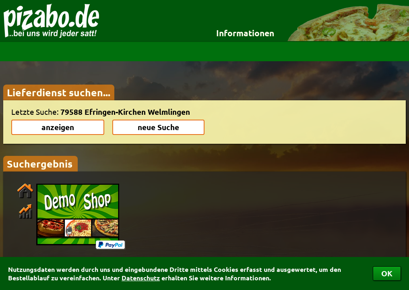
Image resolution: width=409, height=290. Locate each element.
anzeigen (57, 127)
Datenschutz (141, 277)
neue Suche (158, 127)
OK (386, 273)
